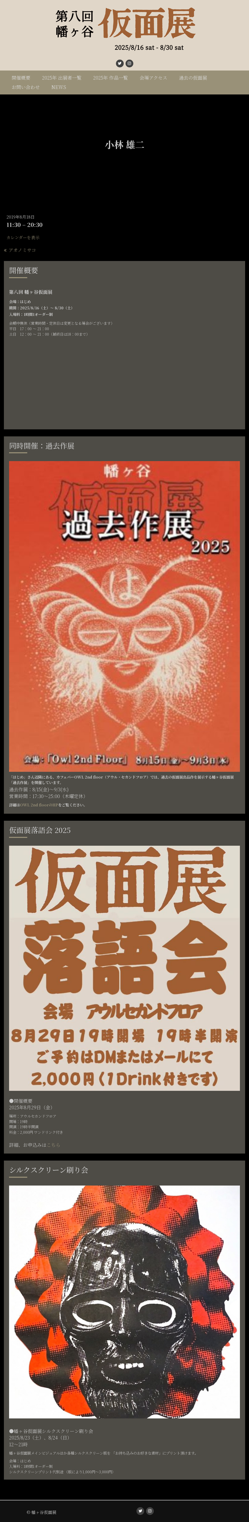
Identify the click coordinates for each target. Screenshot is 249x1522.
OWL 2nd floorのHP (39, 804)
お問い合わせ (26, 87)
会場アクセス (153, 77)
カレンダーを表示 (22, 237)
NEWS (58, 87)
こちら (53, 1144)
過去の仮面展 (193, 77)
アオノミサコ (21, 249)
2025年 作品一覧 (110, 77)
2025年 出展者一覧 (61, 77)
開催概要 (21, 77)
